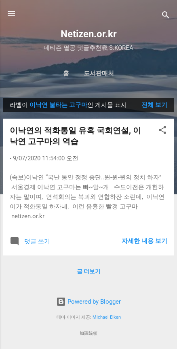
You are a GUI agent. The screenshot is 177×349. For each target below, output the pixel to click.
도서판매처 (99, 73)
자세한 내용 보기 (144, 241)
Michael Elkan (107, 317)
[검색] (166, 16)
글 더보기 (89, 271)
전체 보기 (154, 105)
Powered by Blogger (88, 301)
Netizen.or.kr (89, 34)
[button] (162, 131)
